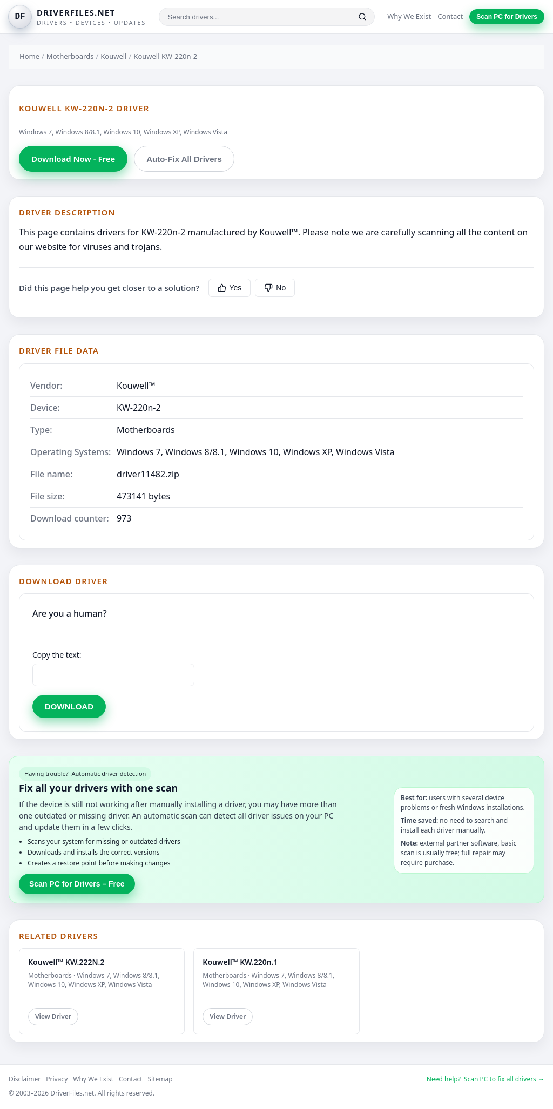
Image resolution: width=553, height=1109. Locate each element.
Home (29, 56)
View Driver (53, 1016)
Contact (450, 16)
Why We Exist (409, 16)
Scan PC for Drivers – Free (77, 884)
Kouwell (113, 56)
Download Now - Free (73, 158)
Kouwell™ (136, 385)
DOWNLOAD (69, 706)
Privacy (57, 1079)
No (275, 287)
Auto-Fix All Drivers (183, 159)
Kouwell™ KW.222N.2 (66, 962)
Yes (230, 287)
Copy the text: (57, 655)
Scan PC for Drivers (506, 17)
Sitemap (160, 1079)
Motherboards (70, 56)
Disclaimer (25, 1079)
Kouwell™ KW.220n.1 (240, 962)
